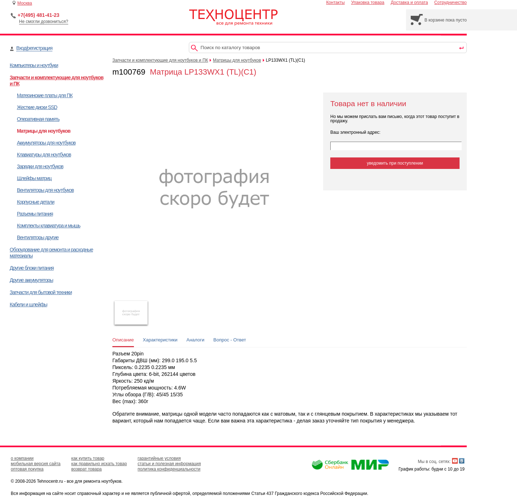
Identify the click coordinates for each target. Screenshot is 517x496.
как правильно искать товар (99, 464)
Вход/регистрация (34, 48)
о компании (22, 458)
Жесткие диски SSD (37, 107)
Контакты (335, 2)
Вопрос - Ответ (229, 340)
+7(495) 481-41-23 (38, 15)
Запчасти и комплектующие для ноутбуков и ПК (160, 60)
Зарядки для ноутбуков (40, 166)
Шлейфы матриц (34, 178)
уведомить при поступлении (395, 163)
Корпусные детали (35, 202)
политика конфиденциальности (169, 469)
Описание (123, 340)
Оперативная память (38, 119)
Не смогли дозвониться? (43, 21)
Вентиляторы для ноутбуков (45, 190)
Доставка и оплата (409, 2)
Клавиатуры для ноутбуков (44, 154)
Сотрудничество (450, 2)
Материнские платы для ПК (45, 95)
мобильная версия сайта (35, 464)
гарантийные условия (159, 458)
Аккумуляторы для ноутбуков (46, 143)
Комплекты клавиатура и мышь (48, 225)
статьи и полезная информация (169, 464)
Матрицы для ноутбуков (43, 131)
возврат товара (86, 469)
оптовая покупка (27, 469)
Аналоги (195, 340)
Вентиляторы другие (38, 237)
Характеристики (160, 340)
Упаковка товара (368, 2)
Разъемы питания (35, 214)
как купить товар (87, 458)
